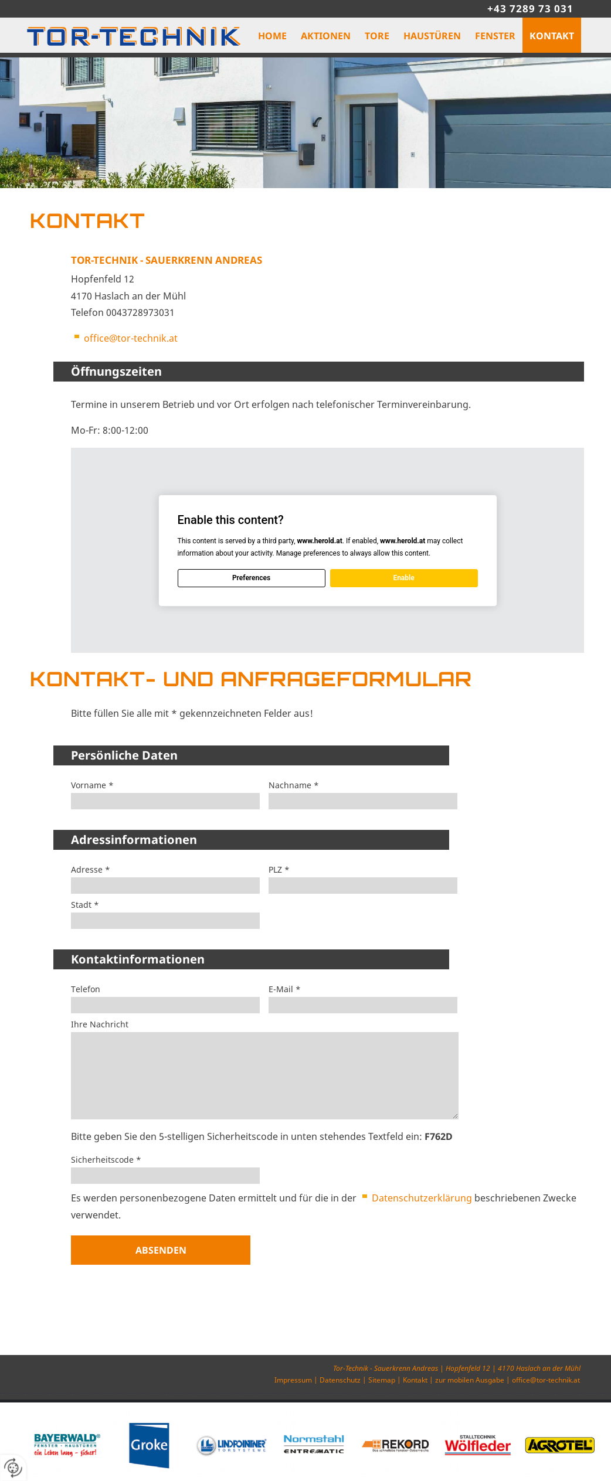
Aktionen (326, 35)
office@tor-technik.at (131, 338)
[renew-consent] (13, 1468)
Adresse (90, 869)
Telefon (85, 989)
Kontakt (551, 35)
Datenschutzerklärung (422, 1197)
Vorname (92, 785)
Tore (377, 35)
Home (272, 35)
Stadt (85, 905)
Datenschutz (340, 1380)
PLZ (279, 869)
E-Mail (285, 989)
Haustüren (432, 35)
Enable (403, 578)
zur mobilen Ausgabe (469, 1380)
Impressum (293, 1380)
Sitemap (381, 1380)
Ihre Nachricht (99, 1024)
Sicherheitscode (106, 1159)
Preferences (251, 578)
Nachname (294, 785)
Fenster (495, 35)
